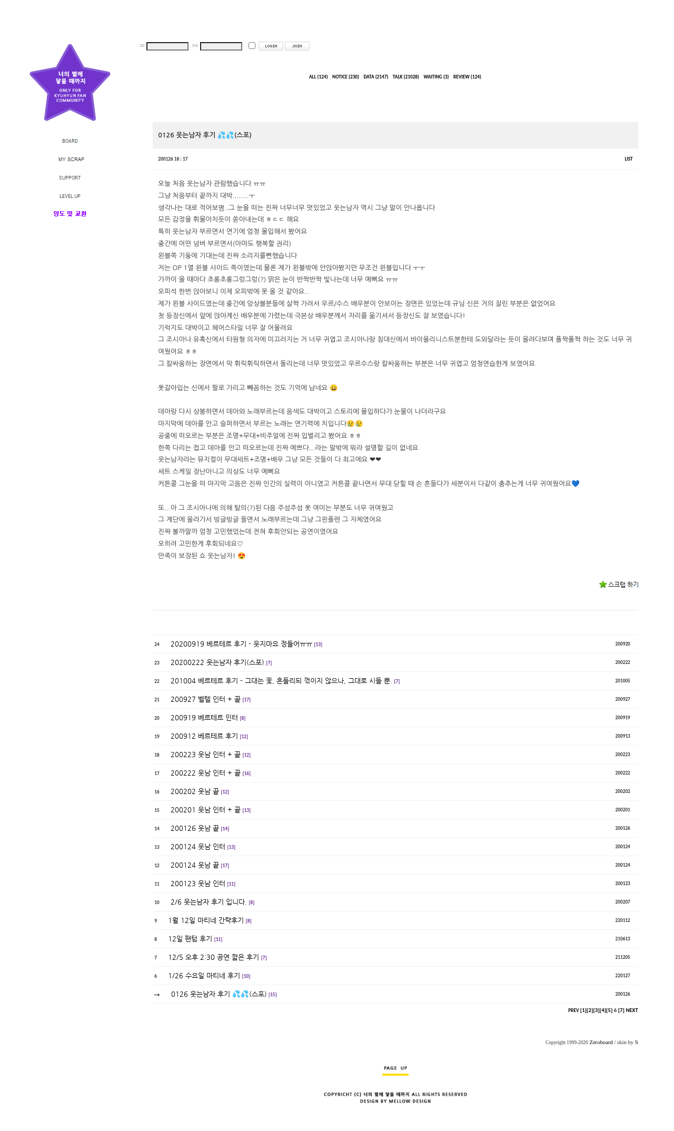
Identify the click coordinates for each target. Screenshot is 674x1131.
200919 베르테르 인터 (204, 717)
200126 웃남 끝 (195, 828)
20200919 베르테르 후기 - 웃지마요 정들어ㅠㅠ (241, 644)
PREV (573, 1010)
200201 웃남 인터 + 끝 (206, 809)
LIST (628, 159)
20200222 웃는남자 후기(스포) (217, 662)
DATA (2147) (375, 77)
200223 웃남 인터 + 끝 (206, 754)
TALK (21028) (406, 77)
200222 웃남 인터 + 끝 (206, 773)
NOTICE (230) (345, 77)
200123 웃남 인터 (198, 883)
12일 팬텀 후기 (190, 938)
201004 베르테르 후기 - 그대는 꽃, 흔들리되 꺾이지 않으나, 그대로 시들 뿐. (281, 680)
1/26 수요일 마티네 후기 (204, 975)
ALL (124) (318, 77)
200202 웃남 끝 (195, 791)
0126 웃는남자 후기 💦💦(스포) (219, 994)
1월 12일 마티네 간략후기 (206, 920)
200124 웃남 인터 (198, 846)
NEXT (632, 1010)
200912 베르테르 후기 (204, 736)
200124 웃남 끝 (195, 865)
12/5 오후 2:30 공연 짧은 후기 (213, 957)
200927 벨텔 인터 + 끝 (206, 699)
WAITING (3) (436, 77)
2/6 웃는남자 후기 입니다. (209, 902)
